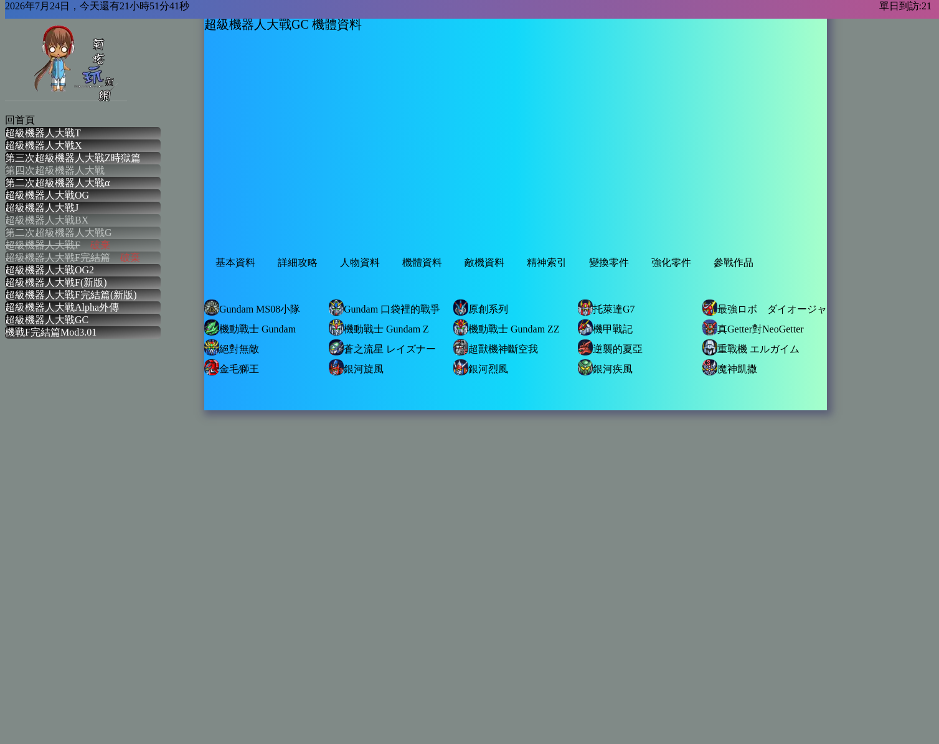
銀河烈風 (480, 367)
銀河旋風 (356, 367)
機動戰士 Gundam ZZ (506, 327)
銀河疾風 (605, 367)
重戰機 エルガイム (751, 347)
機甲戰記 (605, 327)
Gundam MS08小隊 (252, 307)
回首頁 (20, 120)
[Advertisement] (370, 154)
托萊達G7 (606, 307)
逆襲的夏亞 (610, 347)
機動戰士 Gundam (250, 327)
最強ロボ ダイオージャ (764, 307)
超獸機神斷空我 (495, 347)
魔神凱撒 (729, 367)
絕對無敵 (231, 347)
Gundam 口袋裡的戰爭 (384, 307)
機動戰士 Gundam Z (379, 327)
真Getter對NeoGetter (753, 327)
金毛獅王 (231, 367)
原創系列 (480, 307)
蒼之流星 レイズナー (382, 347)
